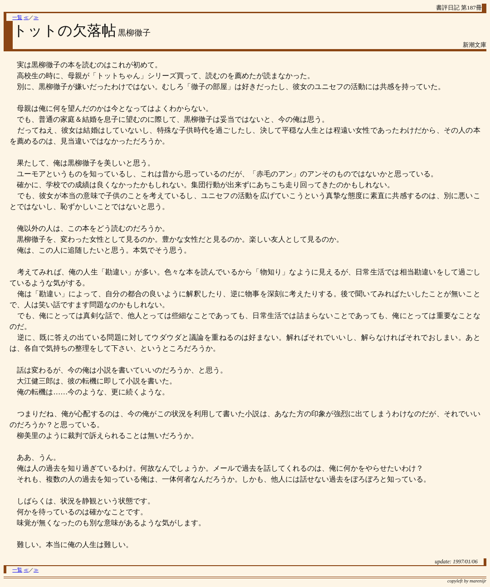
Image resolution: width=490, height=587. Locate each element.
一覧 (17, 17)
